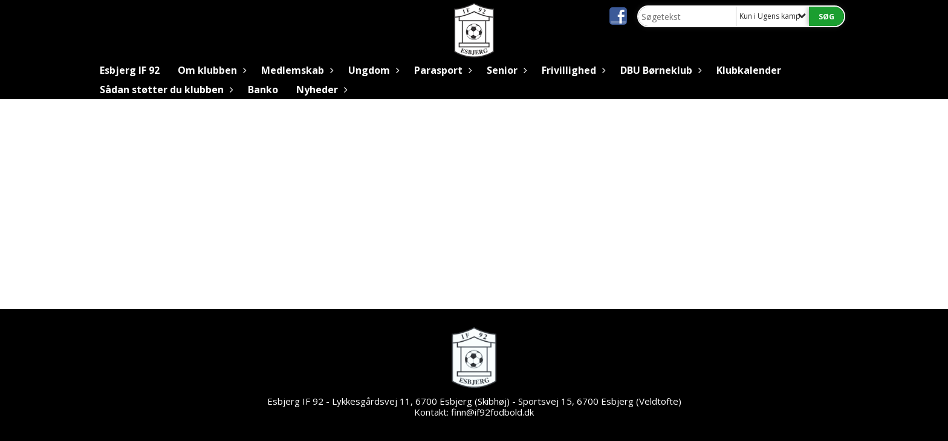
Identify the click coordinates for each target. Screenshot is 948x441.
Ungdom (372, 70)
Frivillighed (572, 70)
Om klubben (210, 70)
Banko (263, 89)
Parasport (441, 70)
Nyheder (320, 89)
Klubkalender (748, 70)
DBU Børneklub (659, 70)
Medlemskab (295, 70)
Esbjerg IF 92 (130, 70)
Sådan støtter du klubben (165, 89)
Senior (505, 70)
